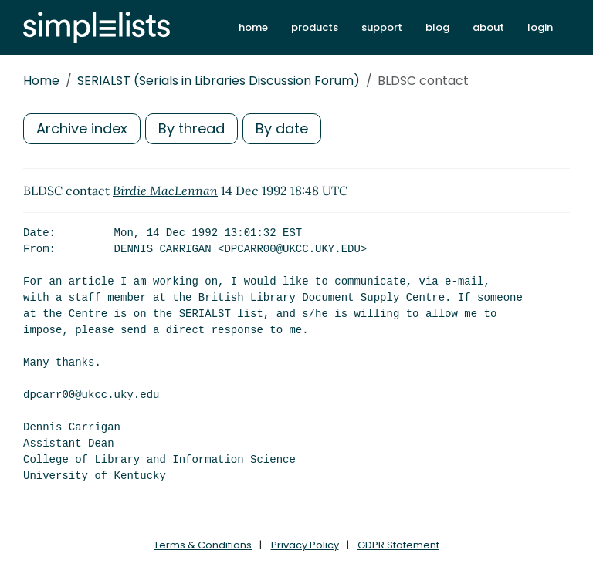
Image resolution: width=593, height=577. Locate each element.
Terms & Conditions (203, 545)
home (253, 27)
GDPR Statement (398, 545)
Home (41, 80)
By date (282, 128)
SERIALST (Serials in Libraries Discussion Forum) (218, 80)
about (488, 27)
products (314, 27)
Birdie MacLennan (165, 190)
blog (437, 27)
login (540, 27)
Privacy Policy (305, 545)
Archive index (81, 128)
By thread (191, 128)
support (381, 27)
